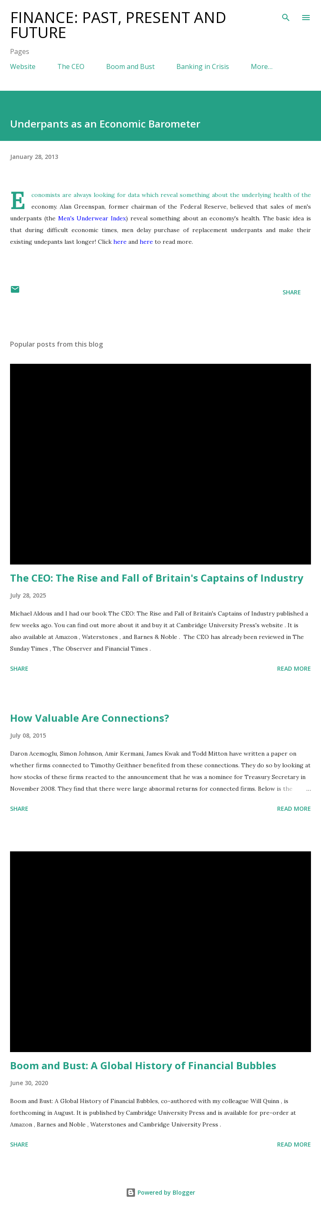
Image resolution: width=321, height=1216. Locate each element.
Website (23, 66)
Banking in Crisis (202, 66)
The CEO (70, 66)
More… (262, 66)
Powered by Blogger (160, 1192)
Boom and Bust (130, 66)
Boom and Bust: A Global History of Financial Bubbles (143, 1065)
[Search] (286, 15)
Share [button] (292, 292)
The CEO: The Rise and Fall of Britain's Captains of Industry (156, 578)
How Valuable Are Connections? (89, 718)
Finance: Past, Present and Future (118, 25)
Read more (294, 668)
